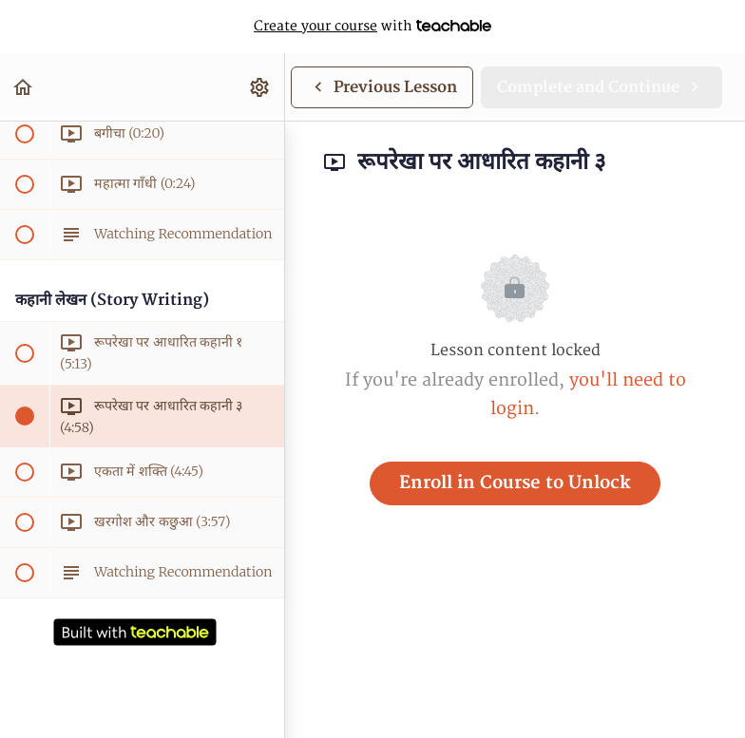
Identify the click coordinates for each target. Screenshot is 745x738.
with (372, 26)
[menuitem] (260, 87)
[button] (24, 87)
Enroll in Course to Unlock (515, 483)
